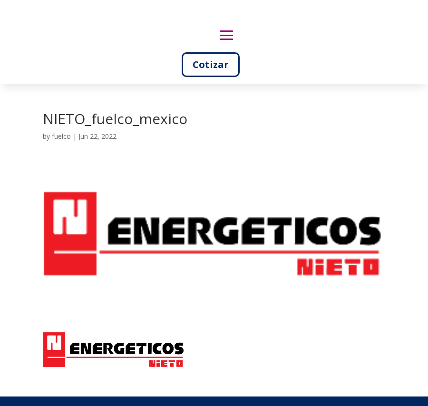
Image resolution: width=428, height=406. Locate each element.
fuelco (61, 136)
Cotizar (211, 64)
